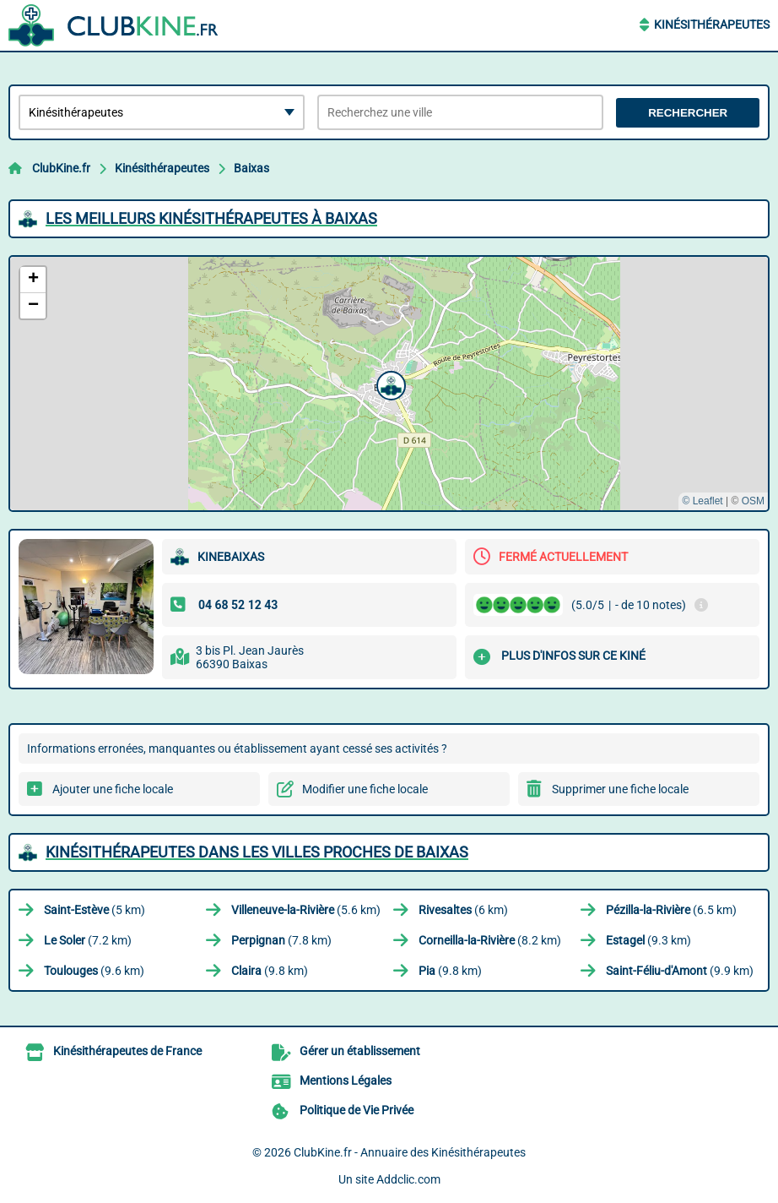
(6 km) (463, 910)
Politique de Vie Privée (356, 1110)
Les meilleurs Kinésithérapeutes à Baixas (211, 218)
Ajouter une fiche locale (112, 789)
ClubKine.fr (61, 168)
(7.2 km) (88, 940)
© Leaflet (702, 501)
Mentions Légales (346, 1080)
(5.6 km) (306, 910)
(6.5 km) (671, 910)
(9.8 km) (269, 970)
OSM (753, 501)
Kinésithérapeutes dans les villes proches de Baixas (257, 852)
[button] (389, 383)
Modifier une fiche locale (365, 789)
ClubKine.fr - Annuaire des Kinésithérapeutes (410, 1152)
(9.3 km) (648, 940)
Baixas (251, 168)
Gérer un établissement (360, 1051)
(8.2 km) (490, 940)
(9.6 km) (94, 970)
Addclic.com (408, 1179)
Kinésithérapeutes (712, 24)
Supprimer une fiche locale (620, 789)
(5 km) (94, 910)
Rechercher (687, 112)
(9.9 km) (680, 970)
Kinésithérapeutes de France (127, 1051)
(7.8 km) (281, 940)
